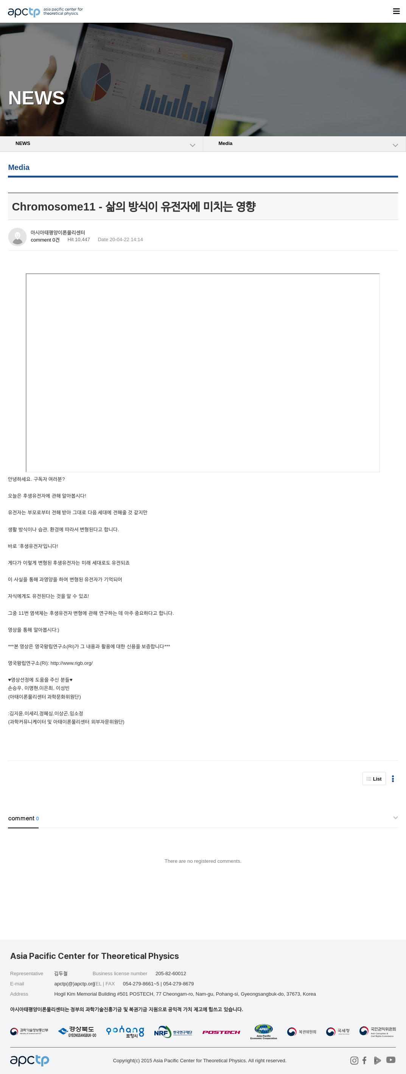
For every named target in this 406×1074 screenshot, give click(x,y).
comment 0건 (45, 240)
